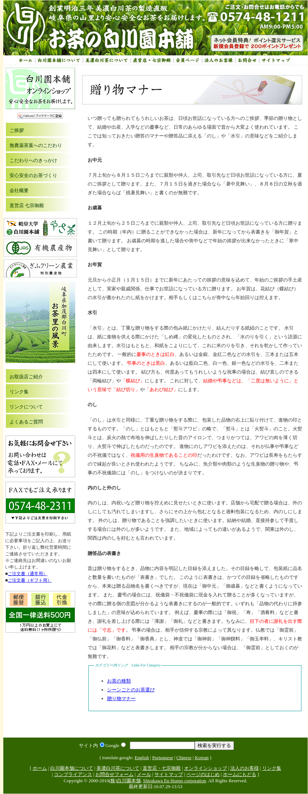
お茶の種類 (119, 681)
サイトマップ (168, 774)
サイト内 (91, 745)
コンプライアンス (73, 774)
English (142, 757)
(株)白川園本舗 (125, 780)
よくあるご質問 (26, 421)
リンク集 (19, 391)
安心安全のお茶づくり (33, 175)
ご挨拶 (17, 130)
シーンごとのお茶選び (131, 689)
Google (116, 745)
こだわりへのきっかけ (33, 160)
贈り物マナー (121, 698)
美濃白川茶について (117, 768)
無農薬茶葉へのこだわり (36, 145)
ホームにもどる (239, 774)
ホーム (40, 768)
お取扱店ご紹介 (26, 376)
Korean (202, 757)
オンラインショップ (205, 768)
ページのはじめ (203, 774)
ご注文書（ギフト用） (30, 580)
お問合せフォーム (114, 774)
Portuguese (162, 757)
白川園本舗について (71, 768)
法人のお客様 (244, 768)
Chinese (183, 757)
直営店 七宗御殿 (27, 205)
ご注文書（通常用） (27, 573)
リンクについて (26, 406)
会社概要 (19, 190)
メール (144, 774)
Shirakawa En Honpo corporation (174, 780)
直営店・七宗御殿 (162, 768)
